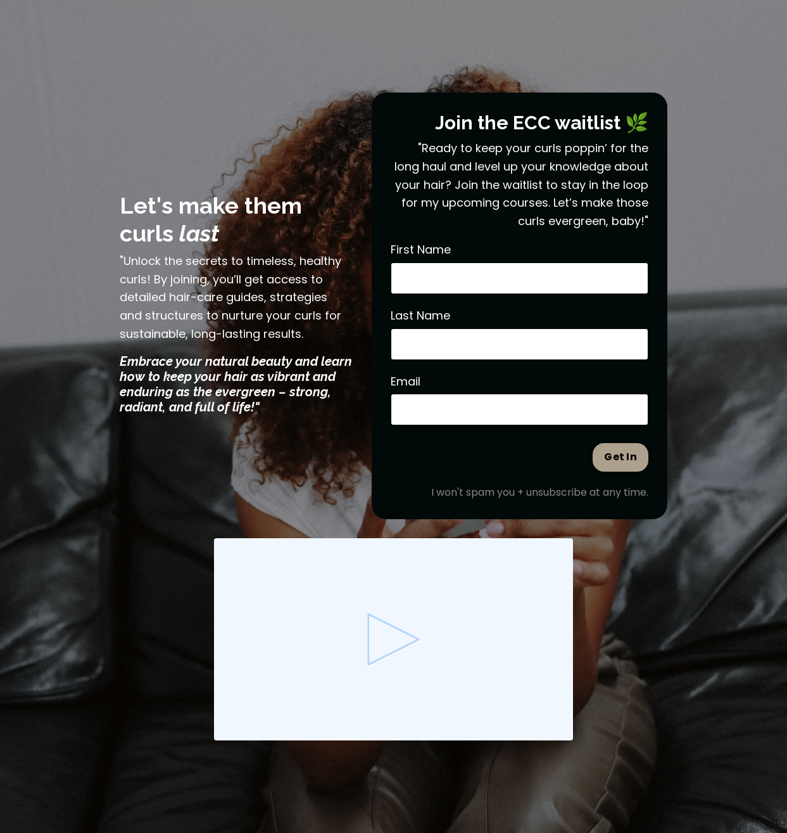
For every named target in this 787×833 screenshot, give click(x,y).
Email (405, 381)
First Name (421, 249)
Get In (620, 456)
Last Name (420, 315)
